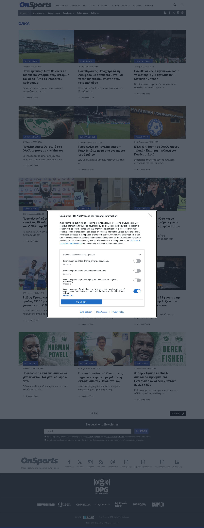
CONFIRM (81, 302)
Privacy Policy (118, 312)
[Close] (151, 216)
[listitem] (102, 254)
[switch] (137, 261)
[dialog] (102, 264)
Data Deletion (86, 312)
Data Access (101, 312)
